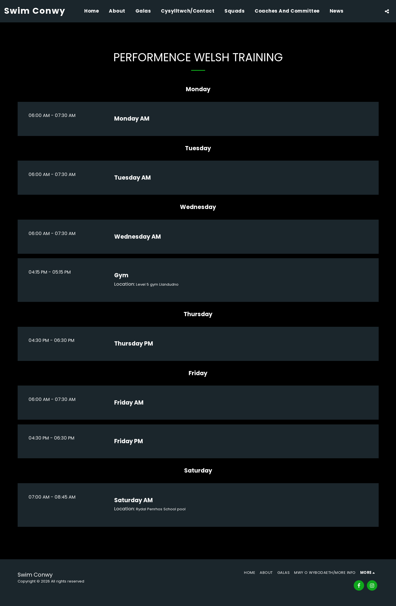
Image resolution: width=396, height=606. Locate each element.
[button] (387, 11)
